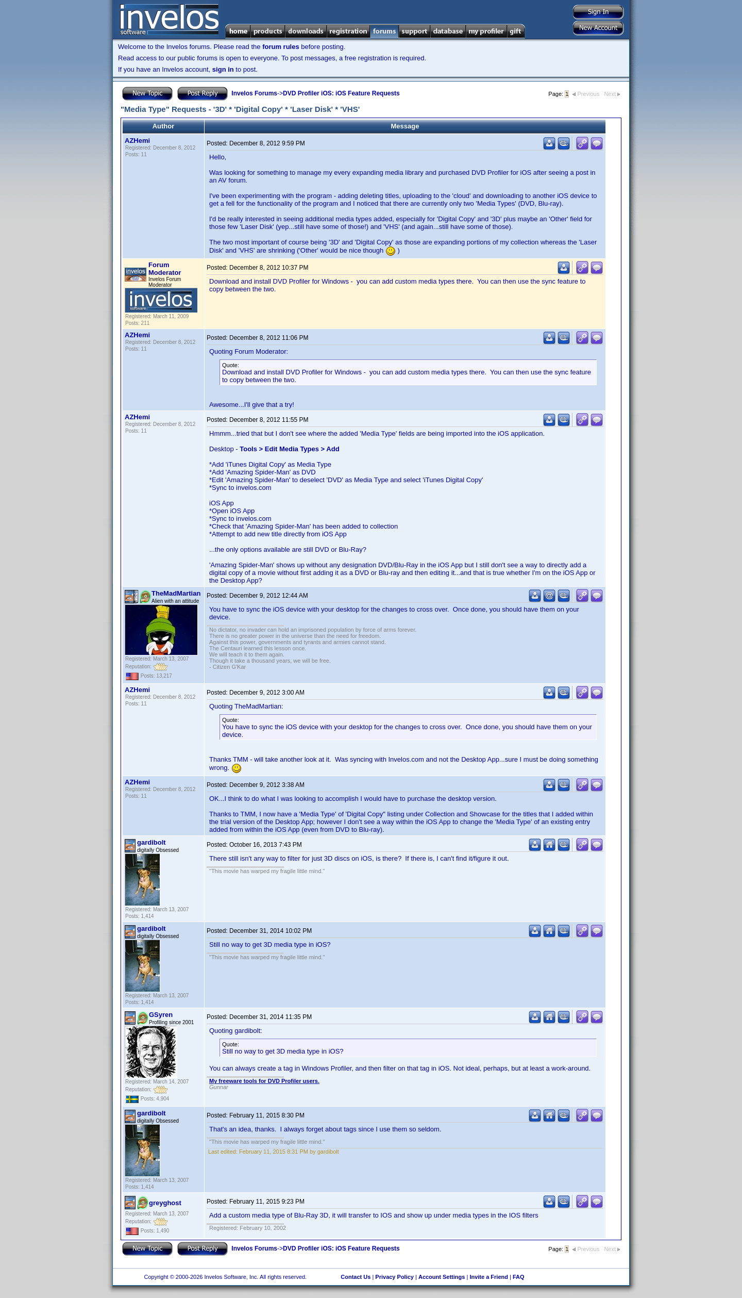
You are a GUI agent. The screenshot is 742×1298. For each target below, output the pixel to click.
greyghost (165, 1203)
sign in (223, 69)
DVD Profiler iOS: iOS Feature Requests (341, 93)
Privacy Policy (394, 1277)
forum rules (280, 47)
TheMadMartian (175, 593)
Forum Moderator (164, 268)
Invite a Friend (488, 1277)
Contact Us (355, 1277)
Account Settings (441, 1277)
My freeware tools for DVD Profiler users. (264, 1081)
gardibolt (151, 842)
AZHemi (137, 140)
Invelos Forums (254, 93)
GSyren (161, 1014)
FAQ (519, 1277)
